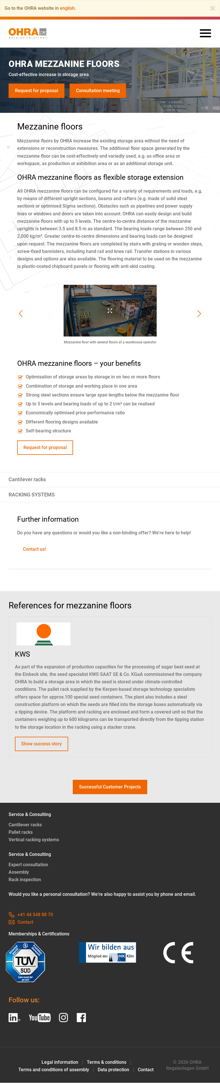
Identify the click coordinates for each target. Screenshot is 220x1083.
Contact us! (34, 549)
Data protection (113, 1070)
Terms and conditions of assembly (53, 1070)
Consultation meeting (98, 90)
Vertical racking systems (34, 840)
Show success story (41, 744)
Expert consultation (28, 865)
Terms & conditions (106, 1062)
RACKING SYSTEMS (32, 495)
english (67, 8)
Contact (21, 922)
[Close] (212, 8)
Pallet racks (21, 832)
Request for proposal (36, 90)
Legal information (60, 1062)
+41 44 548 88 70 (31, 915)
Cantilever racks (27, 480)
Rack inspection (25, 880)
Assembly (19, 872)
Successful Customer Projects (110, 787)
